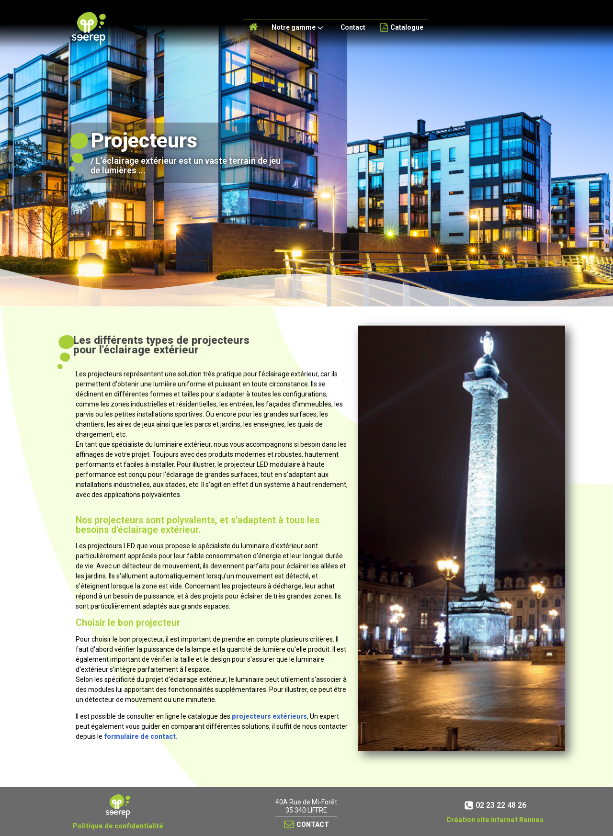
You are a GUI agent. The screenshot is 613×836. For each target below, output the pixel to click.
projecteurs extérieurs (269, 716)
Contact (353, 27)
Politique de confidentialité (118, 826)
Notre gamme (298, 28)
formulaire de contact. (141, 736)
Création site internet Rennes (495, 820)
